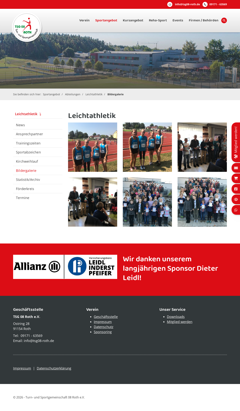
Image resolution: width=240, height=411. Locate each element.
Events (177, 20)
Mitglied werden (179, 321)
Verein (84, 20)
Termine (22, 197)
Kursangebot (133, 20)
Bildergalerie (115, 94)
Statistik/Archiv (28, 179)
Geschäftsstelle (106, 316)
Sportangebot (106, 20)
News (20, 124)
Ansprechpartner (29, 133)
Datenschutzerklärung (54, 368)
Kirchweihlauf (27, 161)
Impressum (103, 321)
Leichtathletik (94, 94)
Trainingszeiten (28, 143)
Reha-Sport (158, 20)
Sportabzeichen (28, 152)
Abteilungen (72, 94)
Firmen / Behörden (203, 20)
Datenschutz (103, 327)
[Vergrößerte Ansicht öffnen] (92, 147)
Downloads (176, 316)
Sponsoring (103, 332)
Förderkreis (25, 188)
